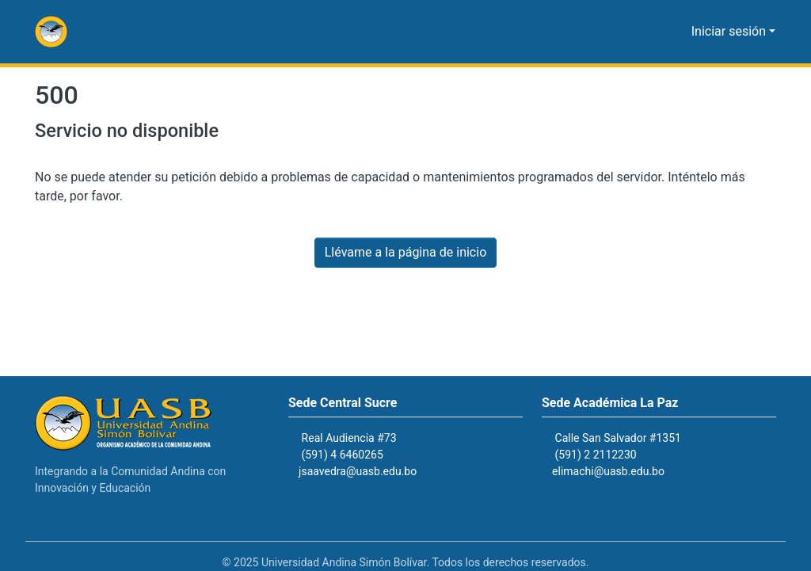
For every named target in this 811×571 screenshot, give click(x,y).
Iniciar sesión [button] (733, 31)
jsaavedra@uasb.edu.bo (366, 471)
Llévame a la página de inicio (405, 252)
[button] (51, 32)
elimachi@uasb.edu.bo (615, 471)
